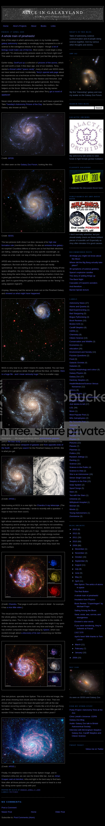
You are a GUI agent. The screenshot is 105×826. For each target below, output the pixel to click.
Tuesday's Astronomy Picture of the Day (24, 104)
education (73, 348)
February (79, 648)
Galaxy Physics (76, 373)
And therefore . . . (77, 286)
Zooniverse (74, 516)
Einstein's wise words (83, 621)
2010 (75, 541)
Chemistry (74, 334)
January (79, 652)
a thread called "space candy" (21, 69)
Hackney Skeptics (77, 380)
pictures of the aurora (47, 62)
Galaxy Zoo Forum (29, 164)
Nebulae (73, 425)
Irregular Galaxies (77, 401)
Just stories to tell (77, 404)
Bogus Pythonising (77, 317)
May (77, 577)
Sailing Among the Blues (85, 610)
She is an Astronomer (79, 474)
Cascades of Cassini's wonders (83, 283)
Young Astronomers (78, 513)
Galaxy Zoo (74, 376)
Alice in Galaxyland (52, 12)
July (77, 569)
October (79, 557)
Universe (73, 499)
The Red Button (81, 591)
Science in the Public (78, 467)
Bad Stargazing (76, 313)
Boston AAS (74, 324)
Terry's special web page (47, 72)
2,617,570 (78, 632)
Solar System (75, 485)
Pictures (14, 792)
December (80, 549)
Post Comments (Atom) (24, 817)
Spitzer (46, 630)
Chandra (12, 604)
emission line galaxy (54, 245)
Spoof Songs (75, 488)
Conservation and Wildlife (80, 341)
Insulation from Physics (84, 599)
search (26, 448)
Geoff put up (19, 62)
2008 (75, 657)
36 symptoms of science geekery (84, 269)
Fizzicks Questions (77, 355)
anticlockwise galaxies (49, 438)
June (77, 573)
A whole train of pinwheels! (86, 595)
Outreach (73, 432)
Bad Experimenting (77, 310)
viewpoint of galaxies (30, 445)
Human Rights (75, 393)
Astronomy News (77, 303)
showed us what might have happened (22, 293)
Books (43, 26)
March (78, 644)
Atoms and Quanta (77, 306)
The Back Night (76, 279)
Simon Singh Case (77, 478)
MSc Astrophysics (77, 418)
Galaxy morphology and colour (83, 369)
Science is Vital (76, 471)
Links (53, 26)
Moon (72, 411)
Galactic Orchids (76, 362)
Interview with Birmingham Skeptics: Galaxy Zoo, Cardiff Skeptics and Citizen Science (85, 733)
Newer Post (7, 812)
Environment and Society (80, 352)
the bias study (14, 441)
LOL (71, 407)
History (72, 390)
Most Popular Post (77, 415)
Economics (74, 345)
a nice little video (14, 607)
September (80, 561)
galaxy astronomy (9, 43)
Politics (72, 453)
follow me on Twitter (94, 749)
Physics (72, 439)
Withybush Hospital (78, 502)
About (33, 26)
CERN (72, 331)
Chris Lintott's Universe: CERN (83, 716)
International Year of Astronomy (83, 397)
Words (72, 509)
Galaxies (73, 366)
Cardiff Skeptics (76, 327)
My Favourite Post (77, 421)
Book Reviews (75, 320)
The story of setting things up (82, 276)
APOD (11, 158)
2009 (75, 545)
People (72, 436)
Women (72, 506)
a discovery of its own (30, 633)
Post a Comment (9, 807)
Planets (72, 446)
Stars (71, 492)
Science (73, 464)
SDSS (10, 236)
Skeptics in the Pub (78, 481)
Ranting (72, 460)
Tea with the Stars (77, 495)
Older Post (60, 812)
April (77, 581)
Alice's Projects (20, 26)
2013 (75, 529)
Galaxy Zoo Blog (76, 720)
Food (71, 359)
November (80, 553)
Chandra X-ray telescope (48, 505)
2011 (75, 537)
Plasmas (73, 450)
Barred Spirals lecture (79, 290)
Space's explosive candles (81, 272)
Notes (72, 429)
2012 (75, 533)
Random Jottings (77, 457)
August (78, 565)
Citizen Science (76, 338)
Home (5, 26)
